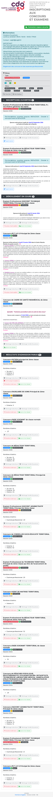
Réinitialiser (17, 94)
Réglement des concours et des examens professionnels (23, 66)
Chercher (7, 94)
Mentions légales (20, 795)
